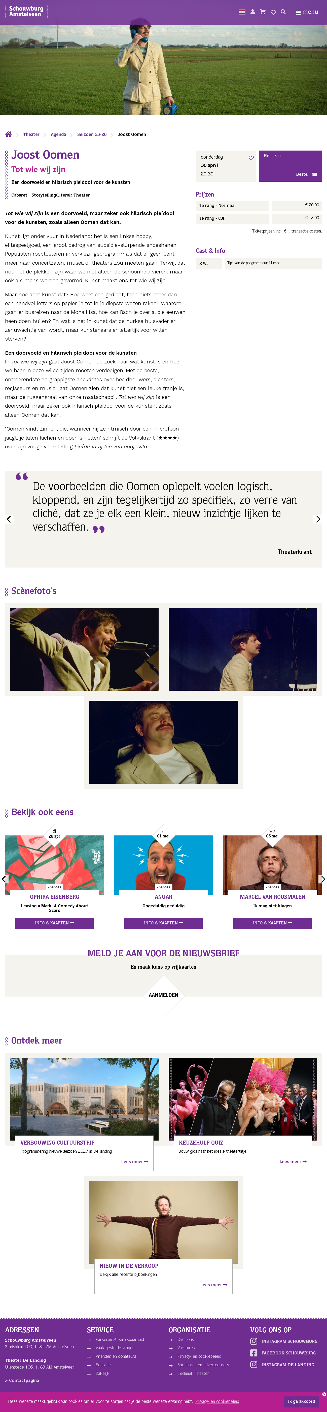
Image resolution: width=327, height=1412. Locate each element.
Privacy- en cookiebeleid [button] (217, 1402)
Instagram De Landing (282, 1364)
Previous (9, 519)
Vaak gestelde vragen (115, 1348)
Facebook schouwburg (283, 1353)
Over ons (185, 1340)
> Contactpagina (22, 1381)
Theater (31, 135)
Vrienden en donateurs (116, 1356)
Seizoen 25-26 (91, 135)
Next (317, 519)
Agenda (58, 135)
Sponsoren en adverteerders (203, 1365)
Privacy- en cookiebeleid (199, 1356)
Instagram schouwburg (283, 1341)
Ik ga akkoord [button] (301, 1402)
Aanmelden (163, 995)
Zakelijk (103, 1374)
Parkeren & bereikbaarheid (120, 1340)
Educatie (103, 1365)
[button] (242, 12)
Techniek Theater (193, 1374)
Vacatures (186, 1348)
